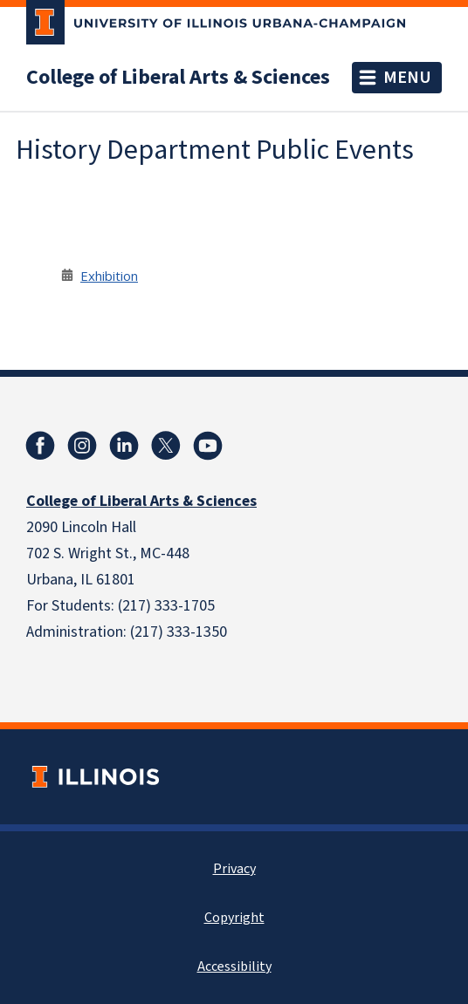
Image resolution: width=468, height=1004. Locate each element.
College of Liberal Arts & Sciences (178, 78)
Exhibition (109, 275)
